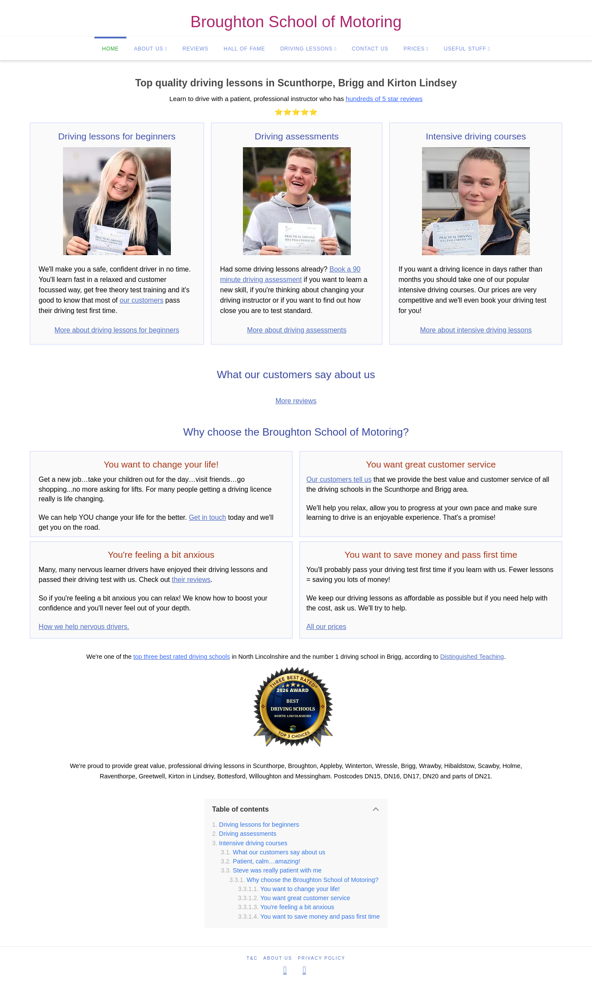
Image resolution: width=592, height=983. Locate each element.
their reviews (191, 579)
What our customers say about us (279, 852)
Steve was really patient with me (277, 870)
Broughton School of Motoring (296, 22)
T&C (252, 958)
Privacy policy (321, 958)
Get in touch (207, 517)
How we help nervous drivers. (84, 626)
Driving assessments (248, 833)
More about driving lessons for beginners (116, 330)
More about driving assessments (296, 330)
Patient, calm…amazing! (266, 861)
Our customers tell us (339, 479)
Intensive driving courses (253, 843)
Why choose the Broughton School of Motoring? (313, 879)
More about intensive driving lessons (476, 330)
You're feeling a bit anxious (297, 907)
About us (277, 958)
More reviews (295, 401)
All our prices (326, 626)
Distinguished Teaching (472, 656)
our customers (141, 300)
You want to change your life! (300, 888)
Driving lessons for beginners (259, 824)
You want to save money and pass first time (320, 916)
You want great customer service (305, 897)
